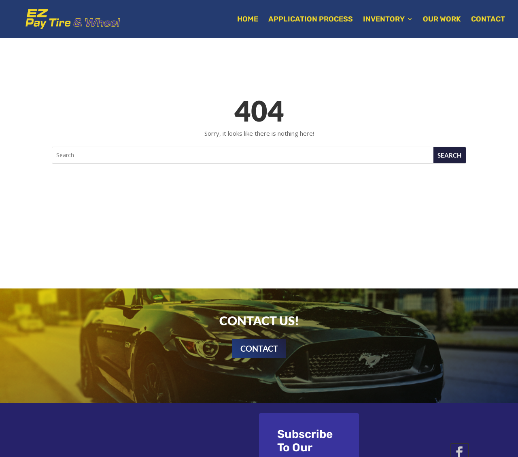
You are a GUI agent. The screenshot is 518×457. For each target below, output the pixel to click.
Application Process (310, 19)
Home (247, 19)
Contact (488, 19)
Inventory (384, 19)
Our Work (442, 19)
